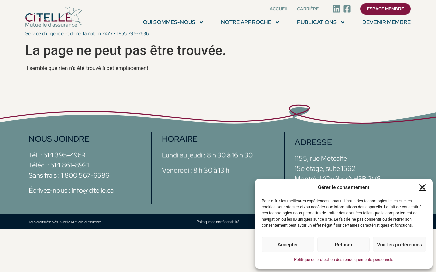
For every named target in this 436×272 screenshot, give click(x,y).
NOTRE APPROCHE (250, 22)
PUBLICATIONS (321, 22)
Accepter (287, 245)
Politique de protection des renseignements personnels (343, 259)
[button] (422, 187)
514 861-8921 (69, 165)
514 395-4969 (64, 155)
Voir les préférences (399, 245)
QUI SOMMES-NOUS (173, 22)
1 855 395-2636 (132, 33)
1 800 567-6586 (85, 175)
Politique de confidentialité (218, 221)
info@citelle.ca (93, 190)
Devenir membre (386, 22)
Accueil (279, 9)
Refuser (343, 245)
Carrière (308, 9)
